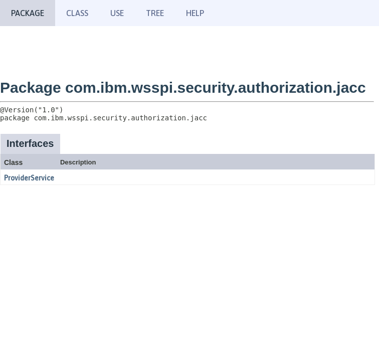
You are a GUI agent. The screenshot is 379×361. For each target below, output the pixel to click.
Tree (155, 13)
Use (117, 13)
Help (195, 13)
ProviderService (29, 178)
